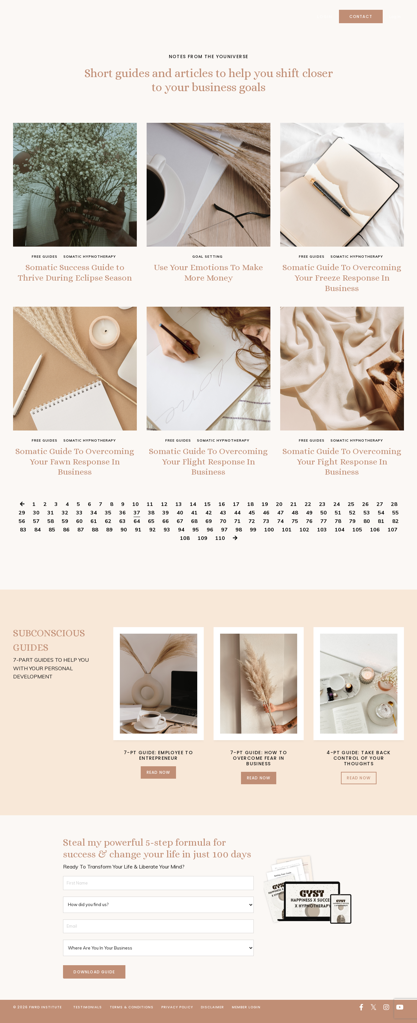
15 (207, 512)
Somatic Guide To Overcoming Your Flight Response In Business (208, 467)
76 (309, 529)
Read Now (158, 780)
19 (265, 512)
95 (195, 537)
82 (395, 529)
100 (269, 537)
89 (109, 537)
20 (279, 512)
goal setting (207, 256)
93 (167, 537)
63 (122, 529)
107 (392, 537)
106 (375, 537)
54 (381, 520)
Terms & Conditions (131, 1015)
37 (137, 520)
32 (65, 520)
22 (308, 512)
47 (280, 520)
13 (178, 512)
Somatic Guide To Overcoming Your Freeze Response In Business (342, 280)
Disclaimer (212, 1015)
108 (185, 546)
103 (322, 537)
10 (135, 512)
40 (180, 520)
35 (108, 520)
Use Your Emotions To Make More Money (208, 274)
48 (295, 520)
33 (79, 520)
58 (50, 529)
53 (366, 520)
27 (380, 512)
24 (336, 512)
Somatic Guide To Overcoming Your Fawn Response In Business (75, 467)
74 (280, 529)
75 (295, 529)
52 (352, 520)
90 (123, 537)
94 (181, 537)
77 (323, 529)
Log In (395, 16)
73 (266, 529)
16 (221, 512)
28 (394, 512)
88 (95, 537)
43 (223, 520)
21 (293, 512)
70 (223, 529)
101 (287, 537)
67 (180, 529)
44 (237, 520)
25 (351, 512)
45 (252, 520)
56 (22, 529)
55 (395, 520)
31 (50, 520)
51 (338, 520)
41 (194, 520)
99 (253, 537)
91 (138, 537)
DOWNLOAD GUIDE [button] (94, 980)
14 (193, 512)
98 (238, 537)
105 (357, 537)
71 (237, 529)
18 (250, 512)
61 (93, 529)
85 (52, 537)
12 (164, 512)
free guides (44, 256)
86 (66, 537)
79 (352, 529)
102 (304, 537)
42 (208, 520)
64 (137, 529)
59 (65, 529)
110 (220, 546)
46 (266, 520)
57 (36, 529)
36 (122, 520)
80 (366, 529)
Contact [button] (360, 16)
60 (79, 529)
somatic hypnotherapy (89, 256)
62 (108, 529)
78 (338, 529)
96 (210, 537)
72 (252, 529)
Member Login (246, 1015)
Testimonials (87, 1015)
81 (381, 529)
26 (365, 512)
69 (208, 529)
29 (22, 520)
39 (165, 520)
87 (80, 537)
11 (150, 512)
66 (165, 529)
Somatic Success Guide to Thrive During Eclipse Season (75, 280)
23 (322, 512)
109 (202, 546)
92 (152, 537)
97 (224, 537)
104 (340, 537)
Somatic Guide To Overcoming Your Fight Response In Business (342, 467)
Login (324, 16)
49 (309, 520)
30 (36, 520)
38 (151, 520)
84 (37, 537)
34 (93, 520)
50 (323, 520)
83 (23, 537)
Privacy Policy (177, 1015)
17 (236, 512)
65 (151, 529)
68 (194, 529)
